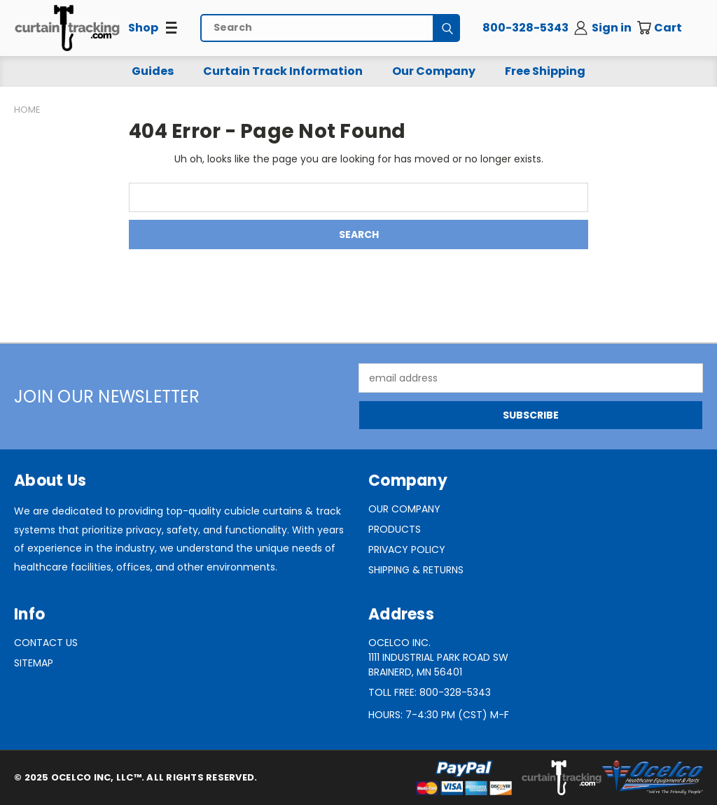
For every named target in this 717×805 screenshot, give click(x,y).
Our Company (433, 71)
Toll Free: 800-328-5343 (429, 692)
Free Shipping (545, 71)
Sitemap (33, 663)
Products (394, 529)
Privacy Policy (406, 549)
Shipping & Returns (416, 570)
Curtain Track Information (283, 71)
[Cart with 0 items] (669, 28)
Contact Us (46, 643)
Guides (153, 71)
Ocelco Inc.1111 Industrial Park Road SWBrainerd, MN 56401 (438, 657)
